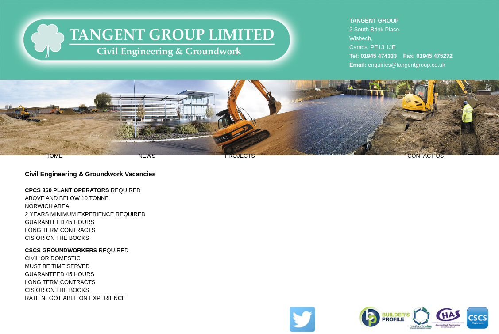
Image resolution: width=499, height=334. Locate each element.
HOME (54, 155)
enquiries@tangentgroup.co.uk (406, 64)
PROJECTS (239, 155)
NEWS (147, 155)
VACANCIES (333, 155)
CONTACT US (425, 155)
